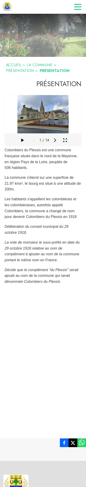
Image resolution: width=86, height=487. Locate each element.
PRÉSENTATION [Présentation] (20, 70)
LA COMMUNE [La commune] (40, 65)
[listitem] (64, 443)
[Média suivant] (55, 140)
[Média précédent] (33, 140)
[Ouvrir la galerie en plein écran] (65, 140)
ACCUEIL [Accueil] (13, 65)
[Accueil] (7, 6)
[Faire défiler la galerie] (22, 140)
